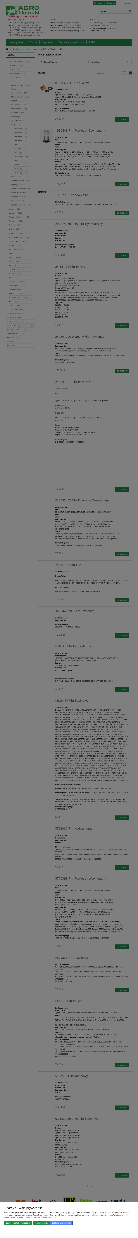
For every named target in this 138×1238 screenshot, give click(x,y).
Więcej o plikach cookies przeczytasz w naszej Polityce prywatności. (31, 1217)
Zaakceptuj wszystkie (61, 1223)
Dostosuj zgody (41, 1223)
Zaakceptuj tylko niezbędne (18, 1223)
